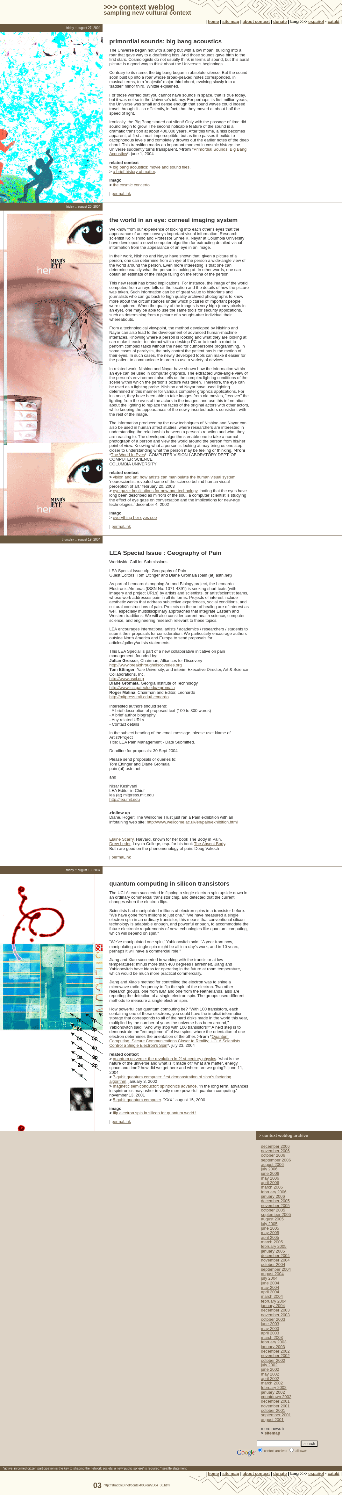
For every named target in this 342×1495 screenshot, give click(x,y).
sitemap (272, 1433)
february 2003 (273, 1342)
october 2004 (273, 1264)
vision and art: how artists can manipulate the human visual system (174, 477)
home (213, 21)
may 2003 (270, 1328)
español (316, 21)
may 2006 (270, 1178)
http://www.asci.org (126, 678)
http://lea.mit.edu (124, 799)
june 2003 (270, 1323)
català (333, 21)
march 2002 (272, 1383)
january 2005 (273, 1251)
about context (256, 21)
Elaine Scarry (121, 839)
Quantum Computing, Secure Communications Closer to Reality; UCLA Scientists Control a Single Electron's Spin (174, 1041)
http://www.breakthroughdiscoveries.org (145, 665)
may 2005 (270, 1232)
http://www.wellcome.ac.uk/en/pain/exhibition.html (192, 822)
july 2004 (269, 1278)
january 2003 (273, 1346)
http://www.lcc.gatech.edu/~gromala (142, 687)
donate (280, 21)
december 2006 (275, 1146)
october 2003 (273, 1319)
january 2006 (273, 1196)
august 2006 (272, 1164)
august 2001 (272, 1419)
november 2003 (275, 1314)
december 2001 (275, 1401)
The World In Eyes (128, 454)
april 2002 (270, 1378)
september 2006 (276, 1160)
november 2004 (275, 1260)
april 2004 (270, 1292)
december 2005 (275, 1200)
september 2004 (276, 1269)
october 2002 (273, 1360)
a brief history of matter (134, 171)
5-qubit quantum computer (137, 1099)
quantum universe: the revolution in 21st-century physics (164, 1058)
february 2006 (273, 1192)
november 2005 (275, 1205)
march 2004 (272, 1296)
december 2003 (275, 1310)
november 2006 (275, 1150)
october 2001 (273, 1410)
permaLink (121, 193)
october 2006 (273, 1155)
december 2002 (275, 1351)
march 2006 (272, 1187)
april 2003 (270, 1333)
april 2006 (270, 1182)
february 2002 (273, 1387)
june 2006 (270, 1173)
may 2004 (270, 1287)
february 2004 (273, 1301)
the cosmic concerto (131, 185)
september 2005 (276, 1214)
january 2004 (273, 1305)
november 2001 (275, 1406)
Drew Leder (119, 843)
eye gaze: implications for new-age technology (155, 490)
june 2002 (270, 1369)
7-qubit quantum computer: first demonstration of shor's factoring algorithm (170, 1079)
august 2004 (272, 1273)
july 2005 (269, 1223)
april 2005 (270, 1237)
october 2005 (273, 1210)
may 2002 (270, 1374)
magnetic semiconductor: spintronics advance (154, 1086)
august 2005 (272, 1219)
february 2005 (273, 1246)
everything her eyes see (135, 517)
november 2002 (275, 1355)
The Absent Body (209, 843)
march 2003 (272, 1337)
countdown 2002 (276, 1396)
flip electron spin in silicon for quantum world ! (154, 1112)
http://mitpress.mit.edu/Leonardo (138, 696)
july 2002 (269, 1364)
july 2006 (269, 1169)
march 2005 (272, 1242)
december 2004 (275, 1255)
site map (230, 21)
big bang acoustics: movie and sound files (151, 167)
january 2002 (273, 1392)
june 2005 (270, 1228)
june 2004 (270, 1283)
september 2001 (276, 1414)
